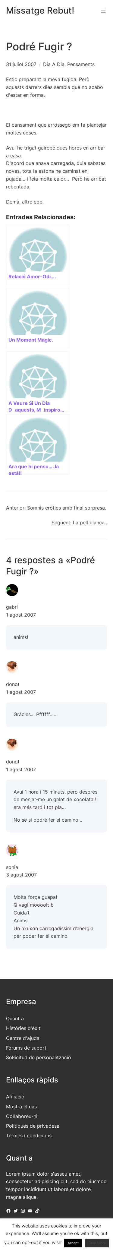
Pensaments (81, 64)
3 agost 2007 (21, 875)
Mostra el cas (21, 1107)
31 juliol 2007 (21, 64)
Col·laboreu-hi (21, 1116)
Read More (97, 1243)
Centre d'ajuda (22, 1038)
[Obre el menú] (103, 10)
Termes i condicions (29, 1136)
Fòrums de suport (26, 1048)
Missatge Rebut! (40, 10)
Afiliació (15, 1097)
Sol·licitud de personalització (38, 1057)
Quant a (15, 1019)
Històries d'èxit (23, 1028)
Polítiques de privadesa (32, 1126)
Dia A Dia (53, 64)
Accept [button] (73, 1243)
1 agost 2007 (21, 615)
